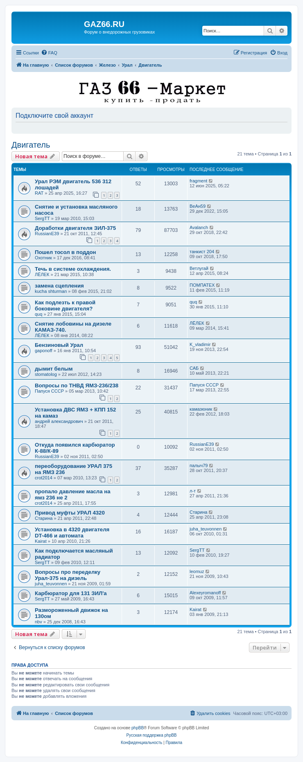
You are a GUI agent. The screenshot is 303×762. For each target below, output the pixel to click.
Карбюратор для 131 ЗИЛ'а (71, 593)
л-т (193, 490)
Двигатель (30, 144)
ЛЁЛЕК (42, 274)
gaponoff (43, 350)
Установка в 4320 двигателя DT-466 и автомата (72, 532)
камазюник (201, 409)
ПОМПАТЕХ (202, 285)
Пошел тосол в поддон (65, 252)
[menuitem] (49, 53)
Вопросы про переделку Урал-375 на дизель (67, 575)
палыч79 (199, 465)
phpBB (137, 728)
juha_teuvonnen (206, 528)
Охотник (43, 257)
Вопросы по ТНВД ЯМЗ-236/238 (76, 385)
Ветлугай (199, 268)
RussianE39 (47, 233)
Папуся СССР (49, 391)
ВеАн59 (198, 206)
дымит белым (54, 369)
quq (38, 314)
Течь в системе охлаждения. (73, 269)
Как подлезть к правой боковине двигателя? (65, 305)
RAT (39, 193)
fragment (198, 180)
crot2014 (43, 477)
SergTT (42, 218)
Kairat (41, 541)
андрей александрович (59, 421)
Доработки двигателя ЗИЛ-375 (75, 228)
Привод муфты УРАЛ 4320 (70, 513)
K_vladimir (200, 344)
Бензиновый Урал (59, 345)
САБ (194, 368)
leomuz (197, 571)
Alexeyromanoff (205, 592)
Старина (43, 518)
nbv (38, 621)
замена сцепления (59, 286)
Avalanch (199, 227)
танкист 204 (202, 251)
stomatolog (46, 374)
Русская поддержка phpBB (151, 735)
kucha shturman (51, 291)
